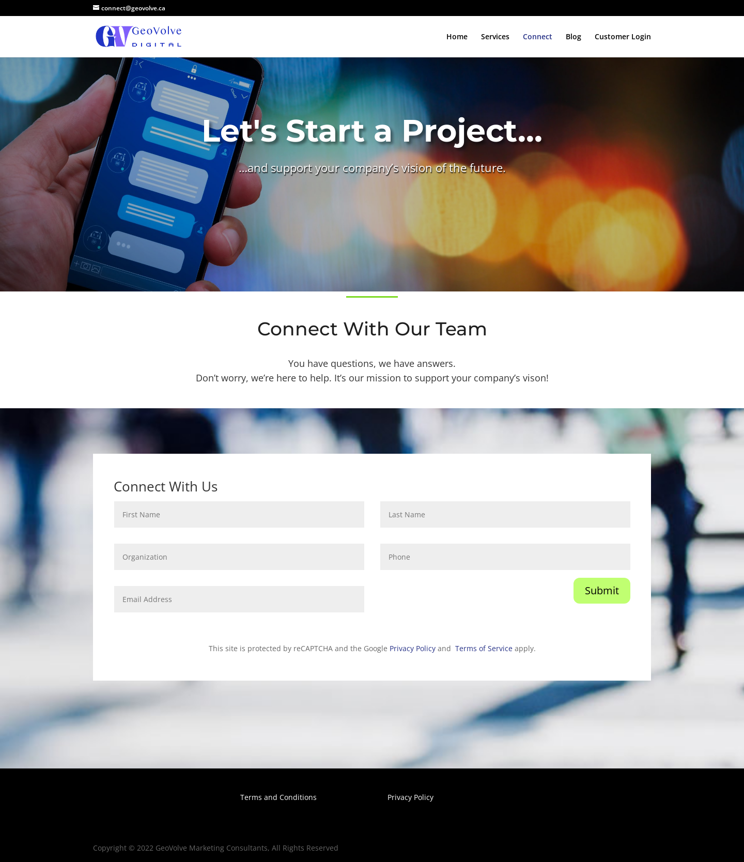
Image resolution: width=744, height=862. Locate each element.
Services (495, 37)
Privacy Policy (413, 648)
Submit (602, 590)
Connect (537, 37)
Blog (573, 37)
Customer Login (623, 37)
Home (457, 37)
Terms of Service (484, 648)
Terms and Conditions (278, 797)
